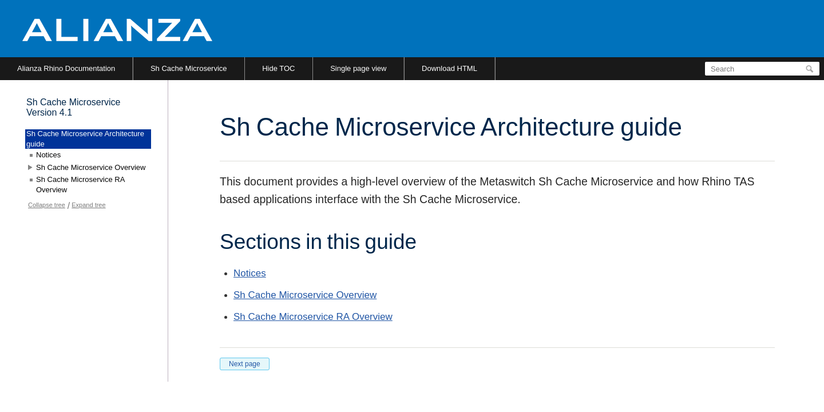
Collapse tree (46, 204)
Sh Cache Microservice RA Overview (313, 316)
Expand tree (88, 204)
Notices (249, 273)
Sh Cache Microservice (188, 68)
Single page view (358, 68)
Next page (244, 364)
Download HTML (449, 68)
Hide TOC (278, 68)
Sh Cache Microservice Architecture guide (85, 138)
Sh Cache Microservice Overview (305, 295)
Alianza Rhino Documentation (66, 68)
